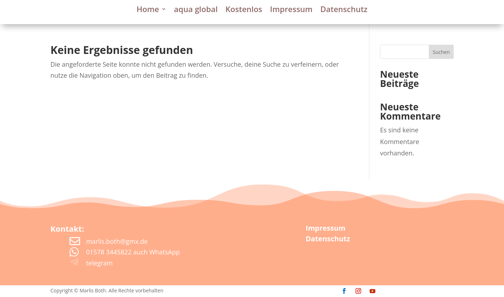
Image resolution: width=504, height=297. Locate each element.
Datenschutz (344, 10)
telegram (99, 263)
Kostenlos (243, 10)
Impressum (291, 10)
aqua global (196, 10)
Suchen (441, 52)
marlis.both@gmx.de (117, 241)
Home (147, 10)
